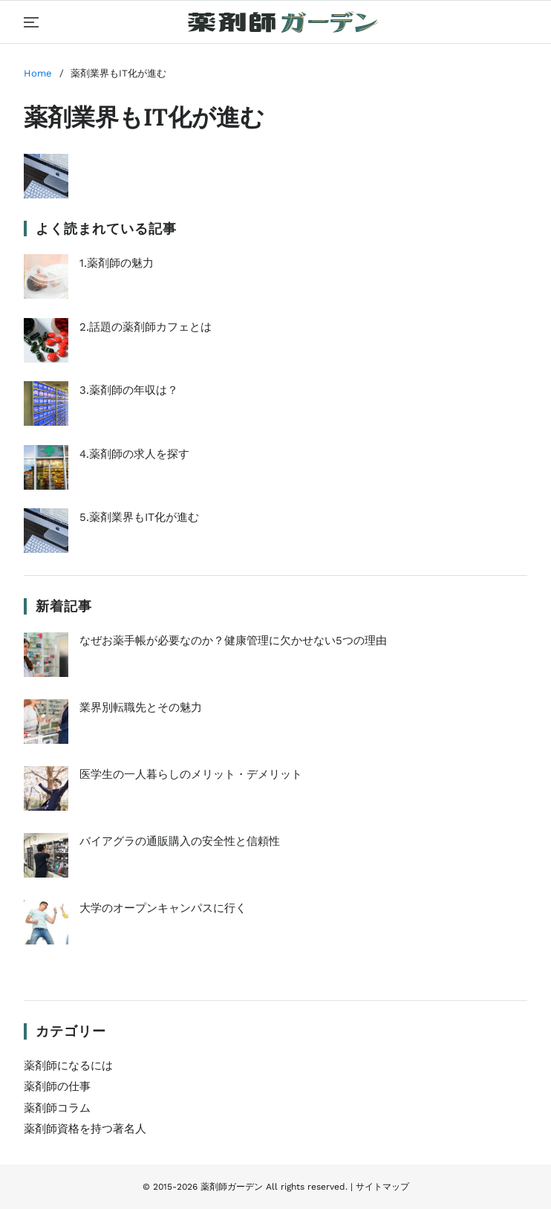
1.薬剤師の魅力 (89, 276)
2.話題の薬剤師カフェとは (118, 340)
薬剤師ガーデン (231, 1187)
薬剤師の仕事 (57, 1086)
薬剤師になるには (68, 1065)
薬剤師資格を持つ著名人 (85, 1128)
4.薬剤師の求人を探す (106, 467)
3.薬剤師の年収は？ (101, 403)
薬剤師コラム (57, 1108)
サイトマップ (382, 1187)
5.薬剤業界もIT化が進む (111, 530)
